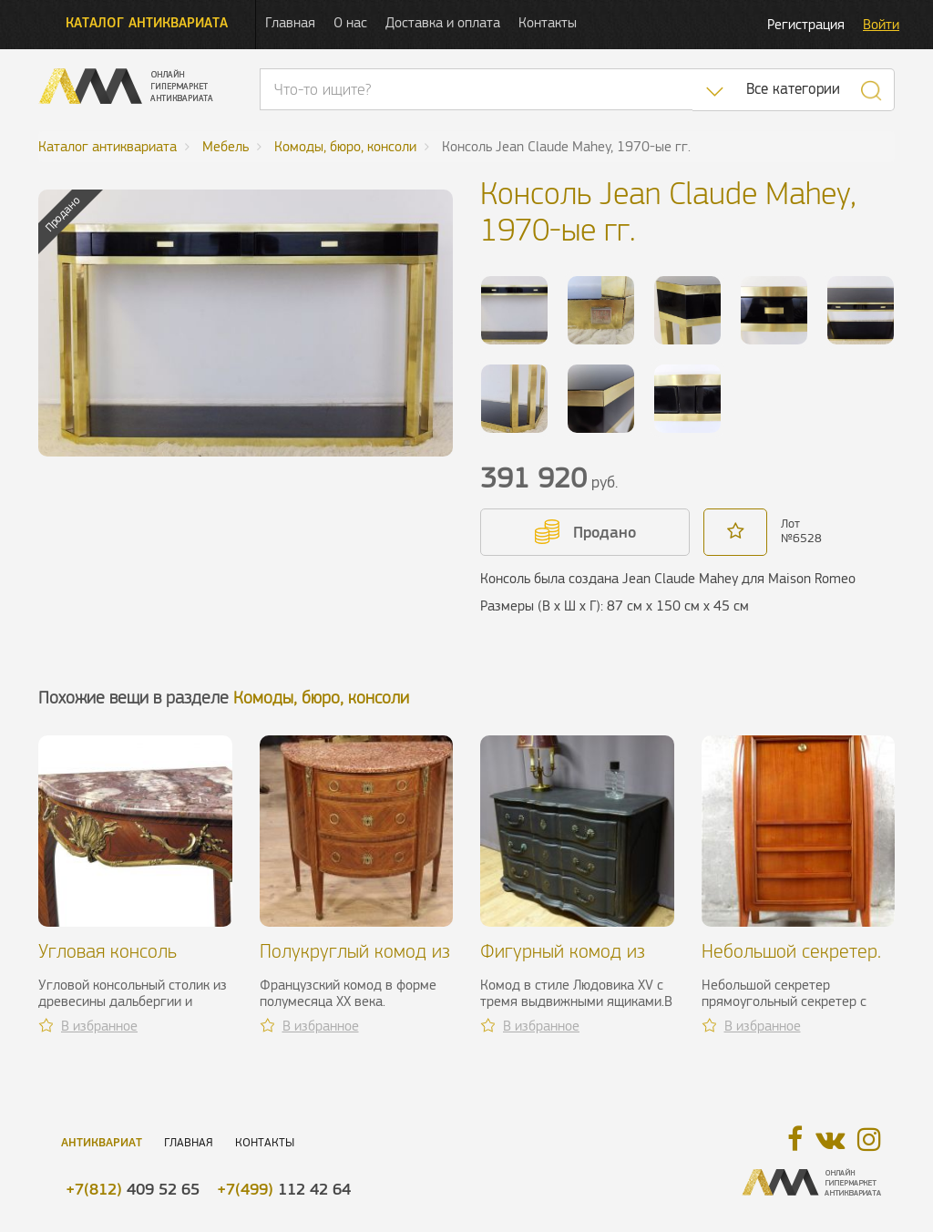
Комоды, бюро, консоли (321, 697)
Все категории (793, 89)
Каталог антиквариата (147, 22)
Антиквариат (101, 1142)
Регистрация (806, 24)
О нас (350, 22)
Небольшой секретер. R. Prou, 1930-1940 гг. (794, 961)
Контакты (547, 22)
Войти (881, 24)
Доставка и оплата (442, 22)
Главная (290, 22)
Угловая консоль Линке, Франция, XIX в (129, 961)
